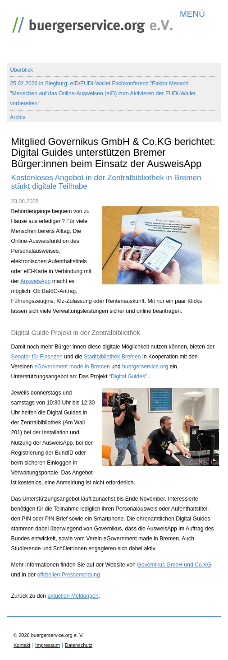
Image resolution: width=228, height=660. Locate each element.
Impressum (47, 645)
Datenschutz (78, 645)
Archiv (17, 117)
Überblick (21, 70)
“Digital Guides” (129, 376)
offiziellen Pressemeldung (68, 575)
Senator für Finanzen (37, 356)
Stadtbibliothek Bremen (112, 356)
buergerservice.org (146, 366)
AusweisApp (35, 281)
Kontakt (22, 645)
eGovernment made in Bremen (72, 366)
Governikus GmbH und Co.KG (174, 565)
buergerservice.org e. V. (90, 22)
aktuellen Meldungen (73, 596)
